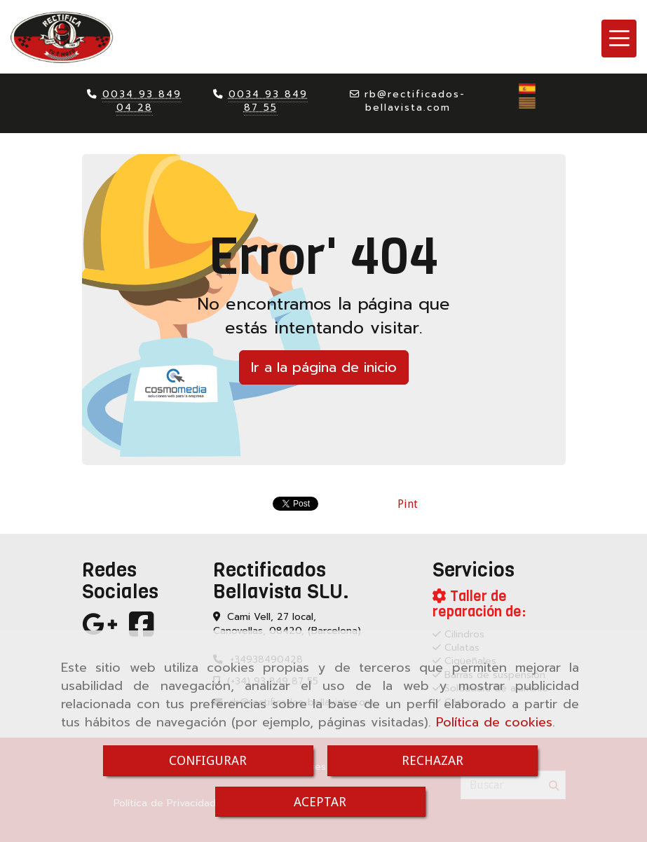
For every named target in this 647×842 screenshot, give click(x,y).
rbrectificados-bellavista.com (415, 101)
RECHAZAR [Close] (432, 760)
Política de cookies (494, 722)
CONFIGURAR (208, 760)
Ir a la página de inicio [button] (324, 367)
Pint (407, 504)
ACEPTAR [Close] (320, 801)
